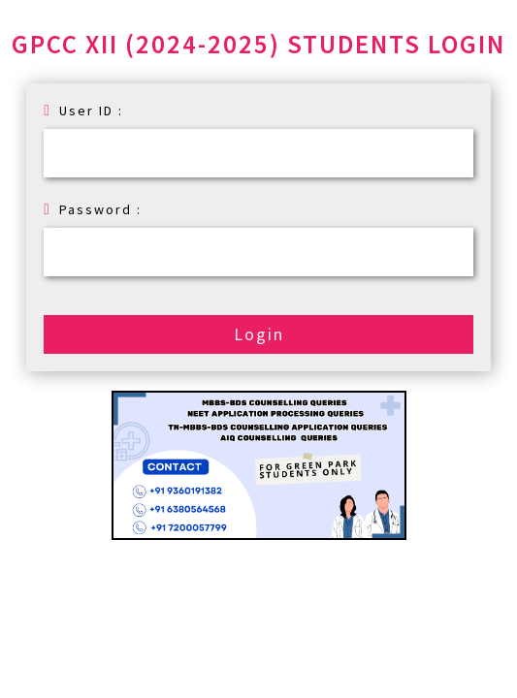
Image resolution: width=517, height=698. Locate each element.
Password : (93, 209)
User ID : (83, 110)
